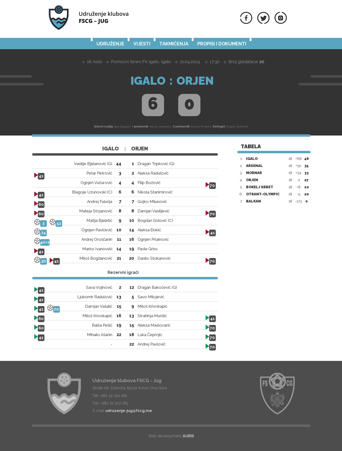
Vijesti (141, 44)
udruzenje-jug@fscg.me (128, 410)
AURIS (188, 436)
